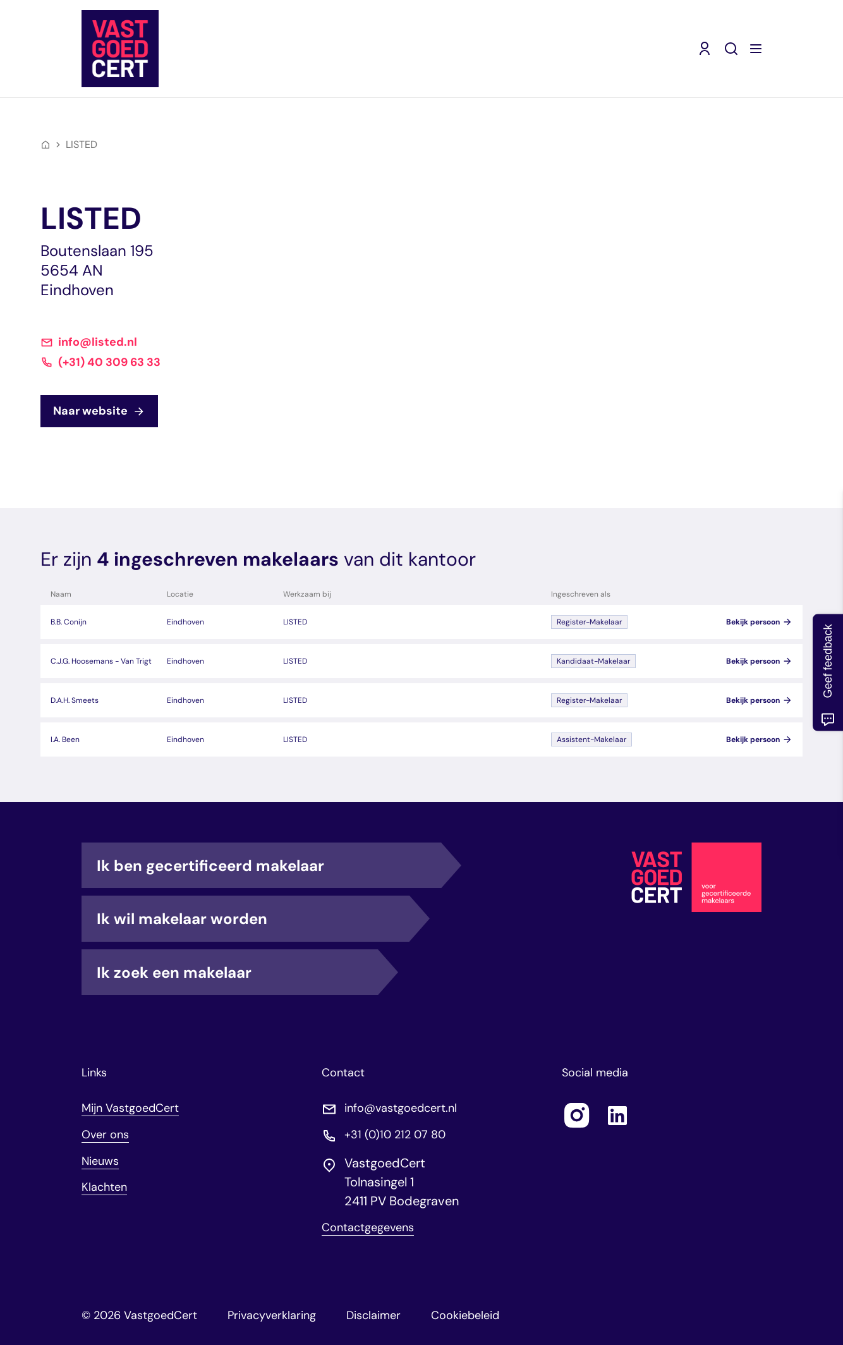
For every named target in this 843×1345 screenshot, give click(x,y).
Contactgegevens (368, 1227)
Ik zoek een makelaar (237, 972)
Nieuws (100, 1161)
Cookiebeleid (465, 1315)
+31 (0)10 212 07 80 (395, 1135)
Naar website (99, 410)
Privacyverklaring (271, 1315)
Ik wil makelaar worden (253, 918)
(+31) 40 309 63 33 (109, 362)
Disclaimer (373, 1315)
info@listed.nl (97, 342)
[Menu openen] (755, 48)
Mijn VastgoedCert (130, 1108)
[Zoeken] (731, 48)
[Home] (45, 145)
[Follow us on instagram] (577, 1115)
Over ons (105, 1134)
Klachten (104, 1187)
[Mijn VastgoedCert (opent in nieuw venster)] (704, 48)
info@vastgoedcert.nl (400, 1108)
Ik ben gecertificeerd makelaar (269, 865)
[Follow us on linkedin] (617, 1115)
